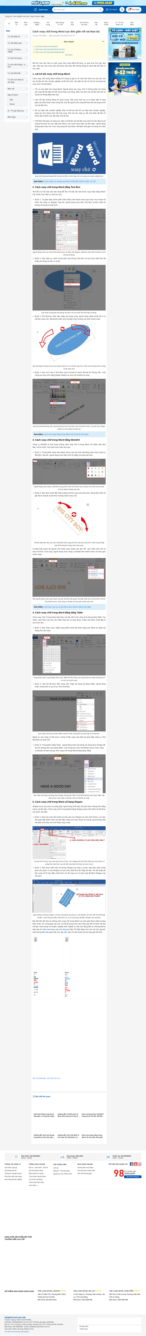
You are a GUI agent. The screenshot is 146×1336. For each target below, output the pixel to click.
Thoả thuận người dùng (37, 1176)
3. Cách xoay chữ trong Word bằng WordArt (48, 52)
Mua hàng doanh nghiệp (13, 1179)
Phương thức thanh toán (86, 1170)
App (11, 100)
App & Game (35, 16)
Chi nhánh (111, 9)
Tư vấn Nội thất (17, 73)
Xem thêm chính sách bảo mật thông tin (17, 1331)
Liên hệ (55, 1168)
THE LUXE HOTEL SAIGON (52, 1291)
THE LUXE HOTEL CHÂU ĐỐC (124, 1291)
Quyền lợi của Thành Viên (62, 1174)
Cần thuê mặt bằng (36, 1179)
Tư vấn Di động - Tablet (17, 51)
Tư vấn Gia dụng (17, 58)
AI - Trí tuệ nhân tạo (17, 111)
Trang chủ (8, 16)
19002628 (68, 979)
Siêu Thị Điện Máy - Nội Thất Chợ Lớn (46, 1078)
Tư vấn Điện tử (17, 37)
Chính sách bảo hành (36, 1182)
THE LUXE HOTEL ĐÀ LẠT (87, 1291)
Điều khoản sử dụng (36, 1173)
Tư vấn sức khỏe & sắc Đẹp (17, 81)
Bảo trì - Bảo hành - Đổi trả (38, 1167)
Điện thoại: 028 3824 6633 (47, 1300)
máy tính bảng (61, 929)
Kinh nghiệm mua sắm (21, 16)
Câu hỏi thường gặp (84, 1173)
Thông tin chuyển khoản (13, 1173)
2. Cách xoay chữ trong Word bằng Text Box (49, 49)
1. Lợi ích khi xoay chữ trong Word (45, 46)
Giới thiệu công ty (11, 1167)
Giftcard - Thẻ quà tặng (61, 1171)
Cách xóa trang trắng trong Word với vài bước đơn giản (66, 434)
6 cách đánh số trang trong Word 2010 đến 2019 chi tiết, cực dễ (69, 181)
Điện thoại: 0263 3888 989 (82, 1300)
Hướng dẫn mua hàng (85, 1167)
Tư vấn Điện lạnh (17, 43)
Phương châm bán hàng (13, 1176)
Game (12, 104)
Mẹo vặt (17, 89)
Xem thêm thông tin (132, 1177)
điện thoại (47, 929)
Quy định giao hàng (36, 1170)
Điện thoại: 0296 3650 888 (118, 1300)
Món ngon (17, 117)
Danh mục (43, 10)
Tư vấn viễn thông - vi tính (17, 66)
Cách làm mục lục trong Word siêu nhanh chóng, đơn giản (67, 607)
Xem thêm (68, 55)
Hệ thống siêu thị (11, 1170)
